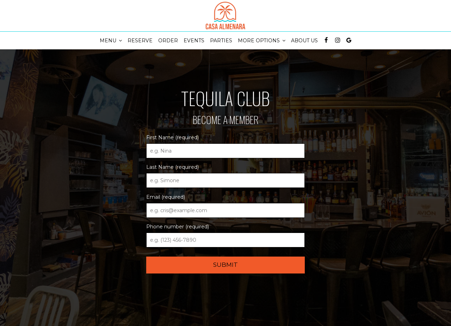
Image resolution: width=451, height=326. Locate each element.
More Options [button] (261, 40)
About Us (304, 40)
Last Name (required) (172, 167)
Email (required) (165, 197)
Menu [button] (111, 40)
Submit (225, 264)
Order (168, 40)
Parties (221, 40)
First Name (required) (172, 137)
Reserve (140, 40)
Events (194, 40)
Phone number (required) (177, 226)
